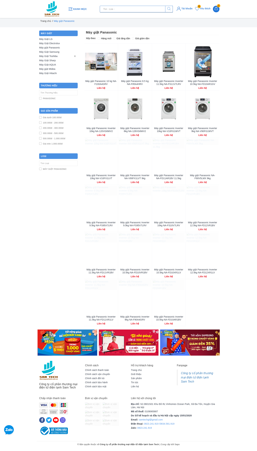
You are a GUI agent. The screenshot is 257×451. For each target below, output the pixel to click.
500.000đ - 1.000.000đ (53, 138)
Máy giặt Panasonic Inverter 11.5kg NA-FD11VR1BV (101, 271)
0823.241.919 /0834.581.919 (159, 423)
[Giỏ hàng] (216, 9)
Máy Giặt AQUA (47, 64)
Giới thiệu (136, 374)
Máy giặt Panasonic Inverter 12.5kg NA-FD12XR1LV (202, 271)
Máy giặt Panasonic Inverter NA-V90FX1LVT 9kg (134, 177)
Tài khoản (185, 8)
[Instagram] (63, 420)
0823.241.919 (144, 428)
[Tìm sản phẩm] (136, 9)
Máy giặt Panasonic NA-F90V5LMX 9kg (202, 177)
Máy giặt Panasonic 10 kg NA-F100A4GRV (101, 82)
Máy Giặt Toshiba (48, 56)
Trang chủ (136, 370)
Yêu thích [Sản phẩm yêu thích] (202, 8)
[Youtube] (56, 420)
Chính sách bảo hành (96, 382)
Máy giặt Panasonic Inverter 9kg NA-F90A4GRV (134, 318)
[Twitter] (49, 420)
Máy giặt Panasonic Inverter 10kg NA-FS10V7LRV (168, 224)
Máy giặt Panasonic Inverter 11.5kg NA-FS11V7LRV (168, 82)
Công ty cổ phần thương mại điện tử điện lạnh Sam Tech (197, 377)
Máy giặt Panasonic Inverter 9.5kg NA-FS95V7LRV (134, 224)
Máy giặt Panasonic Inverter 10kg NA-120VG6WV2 (101, 129)
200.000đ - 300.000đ (52, 128)
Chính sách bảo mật (95, 386)
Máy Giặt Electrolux (49, 43)
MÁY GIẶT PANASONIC (54, 169)
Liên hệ (135, 386)
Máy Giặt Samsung (49, 52)
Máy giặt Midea (47, 69)
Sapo (177, 444)
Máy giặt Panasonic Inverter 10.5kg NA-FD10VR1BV (134, 271)
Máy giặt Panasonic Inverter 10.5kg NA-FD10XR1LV (168, 271)
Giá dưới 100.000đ (51, 117)
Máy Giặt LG (46, 39)
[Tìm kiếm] (169, 9)
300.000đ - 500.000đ (52, 133)
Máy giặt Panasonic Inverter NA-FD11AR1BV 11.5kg (168, 177)
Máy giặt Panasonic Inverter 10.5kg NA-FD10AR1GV (202, 82)
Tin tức (134, 382)
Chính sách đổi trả (95, 378)
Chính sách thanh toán (97, 370)
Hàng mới (104, 38)
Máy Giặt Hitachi (48, 73)
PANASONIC (49, 98)
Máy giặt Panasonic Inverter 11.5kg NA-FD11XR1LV (101, 318)
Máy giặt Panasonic (49, 47)
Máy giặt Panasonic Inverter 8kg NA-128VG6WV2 (134, 129)
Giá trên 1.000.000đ (52, 144)
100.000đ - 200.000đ (52, 122)
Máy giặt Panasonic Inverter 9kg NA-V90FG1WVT (202, 129)
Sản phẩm (136, 378)
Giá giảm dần (140, 38)
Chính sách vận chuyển (97, 374)
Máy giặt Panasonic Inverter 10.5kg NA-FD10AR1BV (168, 318)
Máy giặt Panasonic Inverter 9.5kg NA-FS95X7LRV (101, 224)
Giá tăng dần (121, 38)
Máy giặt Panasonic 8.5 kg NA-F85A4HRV (135, 82)
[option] (67, 343)
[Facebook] (42, 420)
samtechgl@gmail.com (151, 419)
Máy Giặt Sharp (47, 60)
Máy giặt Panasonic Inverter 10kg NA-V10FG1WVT (168, 129)
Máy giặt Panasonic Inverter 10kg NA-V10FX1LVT (101, 177)
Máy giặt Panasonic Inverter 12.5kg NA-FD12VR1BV (202, 224)
